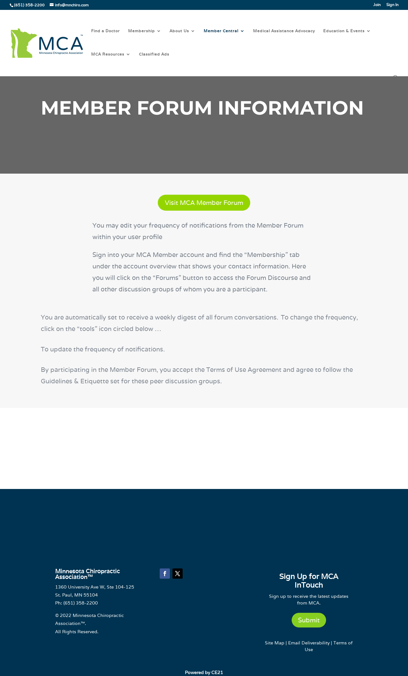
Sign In (392, 5)
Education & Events (344, 31)
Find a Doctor (105, 31)
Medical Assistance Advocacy (284, 31)
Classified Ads (154, 54)
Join (377, 5)
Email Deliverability (309, 643)
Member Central (221, 31)
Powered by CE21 (204, 672)
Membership (141, 31)
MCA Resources (107, 54)
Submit (309, 620)
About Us (179, 31)
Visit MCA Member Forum (204, 203)
